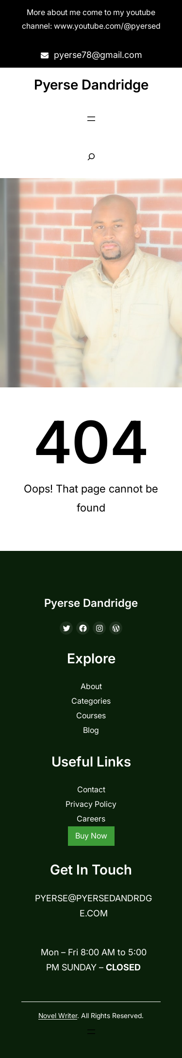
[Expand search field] (91, 157)
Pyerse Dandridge (91, 84)
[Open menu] (91, 119)
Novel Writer (57, 1015)
